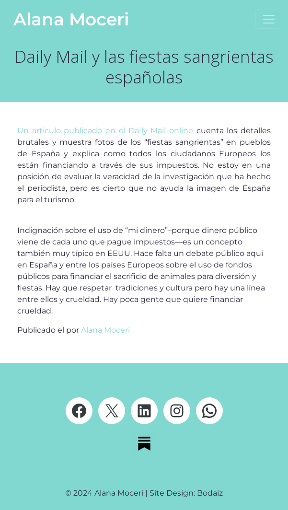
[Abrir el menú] (268, 19)
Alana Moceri (71, 19)
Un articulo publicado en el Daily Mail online (105, 130)
